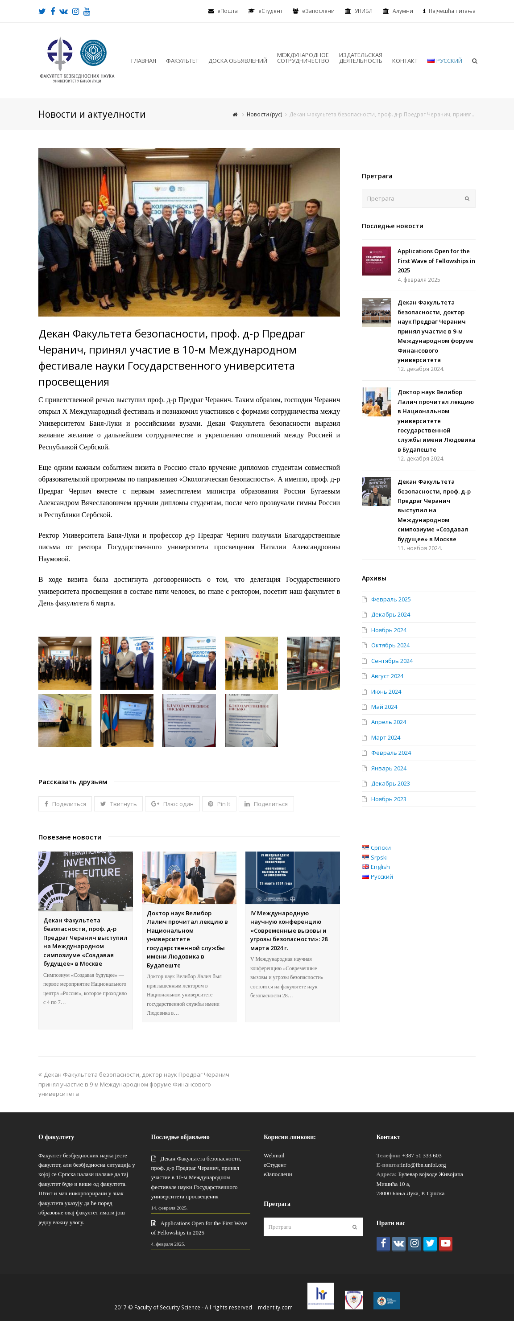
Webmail (274, 1155)
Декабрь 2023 (390, 783)
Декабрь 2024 (390, 614)
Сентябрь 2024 (392, 661)
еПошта (227, 11)
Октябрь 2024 (390, 645)
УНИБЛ (364, 11)
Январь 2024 (388, 768)
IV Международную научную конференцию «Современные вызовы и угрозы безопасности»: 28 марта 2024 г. (288, 930)
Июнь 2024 (386, 691)
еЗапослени (318, 11)
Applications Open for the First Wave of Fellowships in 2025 (436, 260)
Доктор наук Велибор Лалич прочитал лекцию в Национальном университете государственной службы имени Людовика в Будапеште (187, 939)
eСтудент (270, 11)
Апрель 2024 (388, 722)
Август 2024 (387, 676)
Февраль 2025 (391, 599)
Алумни (403, 11)
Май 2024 (384, 707)
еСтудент (275, 1164)
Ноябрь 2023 (388, 799)
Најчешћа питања (452, 11)
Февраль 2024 (391, 753)
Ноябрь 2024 (388, 630)
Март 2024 (385, 737)
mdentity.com (275, 1307)
